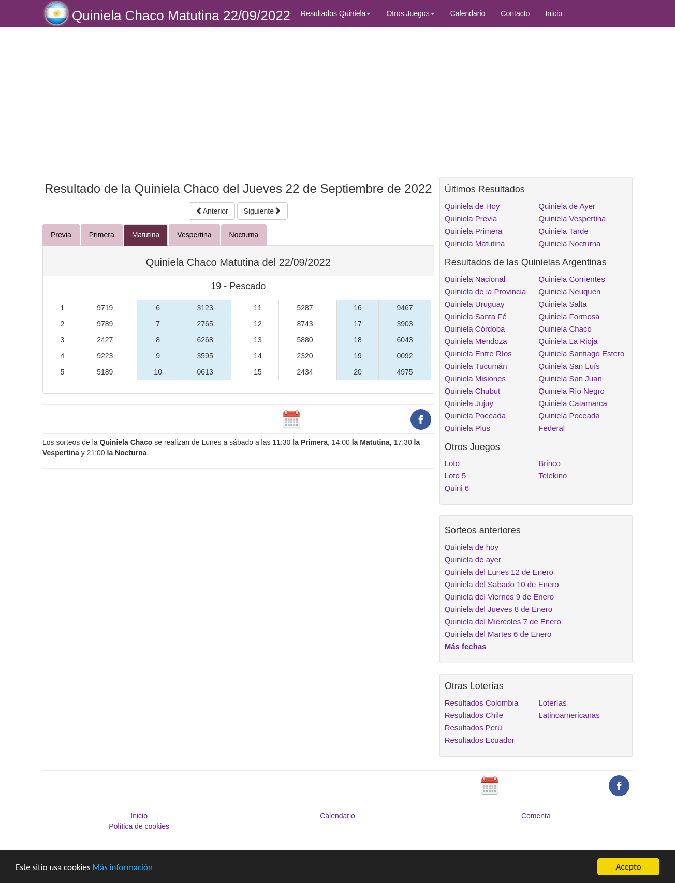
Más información (123, 867)
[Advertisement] (238, 101)
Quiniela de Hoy (472, 206)
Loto (452, 463)
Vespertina (194, 235)
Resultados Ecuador (480, 740)
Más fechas (466, 646)
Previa (61, 235)
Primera (101, 235)
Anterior (212, 211)
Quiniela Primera (474, 231)
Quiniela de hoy (471, 547)
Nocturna (244, 235)
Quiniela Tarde (563, 231)
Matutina (146, 235)
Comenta (536, 816)
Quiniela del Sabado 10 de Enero (502, 584)
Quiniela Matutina (475, 243)
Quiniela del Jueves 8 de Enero (498, 609)
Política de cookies (139, 826)
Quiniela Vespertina (572, 218)
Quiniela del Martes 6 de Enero (498, 634)
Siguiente (262, 211)
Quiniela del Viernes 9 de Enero (499, 596)
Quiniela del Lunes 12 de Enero (499, 571)
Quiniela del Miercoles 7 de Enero (503, 621)
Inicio (553, 13)
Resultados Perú (473, 727)
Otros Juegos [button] (410, 13)
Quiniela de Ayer (566, 206)
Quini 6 (457, 488)
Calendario (468, 13)
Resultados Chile (474, 715)
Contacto (515, 13)
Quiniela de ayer (473, 559)
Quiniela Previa (471, 218)
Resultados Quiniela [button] (336, 13)
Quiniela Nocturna (569, 243)
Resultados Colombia (482, 702)
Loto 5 (455, 475)
